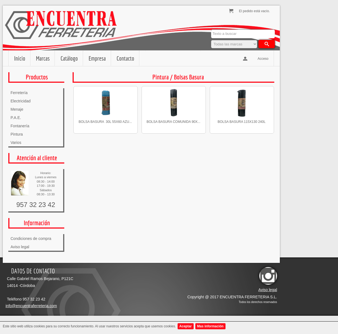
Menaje (17, 109)
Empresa (97, 58)
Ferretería (19, 92)
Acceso (263, 59)
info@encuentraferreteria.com (31, 306)
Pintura (17, 134)
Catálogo (69, 58)
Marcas (43, 58)
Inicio (19, 58)
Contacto (125, 58)
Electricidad (20, 101)
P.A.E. (16, 117)
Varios (16, 142)
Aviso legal (20, 247)
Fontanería (20, 126)
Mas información (210, 326)
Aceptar (185, 326)
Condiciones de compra (31, 238)
